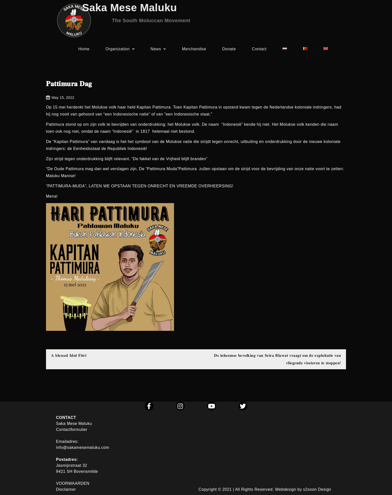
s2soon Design (317, 489)
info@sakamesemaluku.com (82, 447)
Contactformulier (71, 429)
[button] (120, 50)
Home (84, 50)
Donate (229, 50)
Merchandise (194, 50)
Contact (259, 50)
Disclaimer (66, 489)
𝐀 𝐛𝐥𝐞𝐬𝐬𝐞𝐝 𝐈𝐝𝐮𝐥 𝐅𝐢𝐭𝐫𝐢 (68, 355)
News (158, 50)
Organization (120, 50)
